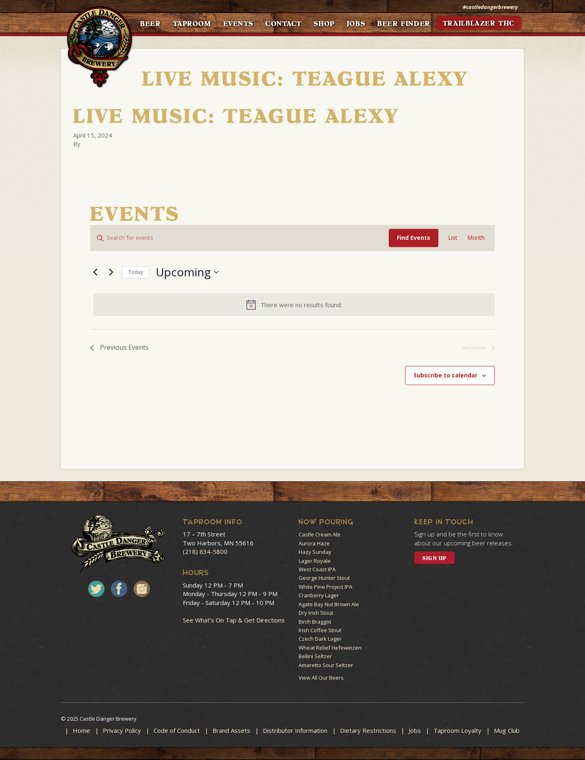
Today (135, 272)
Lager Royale (315, 560)
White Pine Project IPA (325, 586)
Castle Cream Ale (319, 534)
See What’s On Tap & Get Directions (234, 620)
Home (81, 730)
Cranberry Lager (319, 595)
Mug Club (507, 730)
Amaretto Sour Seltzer (326, 665)
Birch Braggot (315, 621)
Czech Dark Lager (320, 638)
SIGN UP (434, 558)
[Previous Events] (95, 272)
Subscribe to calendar (445, 375)
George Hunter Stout (324, 577)
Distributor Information (295, 730)
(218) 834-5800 (205, 551)
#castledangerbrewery (490, 7)
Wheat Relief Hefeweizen (330, 647)
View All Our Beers (321, 677)
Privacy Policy (122, 730)
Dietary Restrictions (368, 730)
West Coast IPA (317, 569)
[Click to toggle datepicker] (187, 272)
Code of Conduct (177, 730)
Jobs (415, 730)
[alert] (294, 304)
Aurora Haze (314, 543)
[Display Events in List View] (452, 238)
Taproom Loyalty (457, 730)
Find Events (413, 237)
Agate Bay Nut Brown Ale (329, 604)
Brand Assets (231, 730)
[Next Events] (111, 272)
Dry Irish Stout (316, 612)
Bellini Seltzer (315, 656)
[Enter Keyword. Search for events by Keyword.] (240, 238)
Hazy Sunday (315, 551)
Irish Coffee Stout (320, 630)
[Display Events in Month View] (476, 238)
